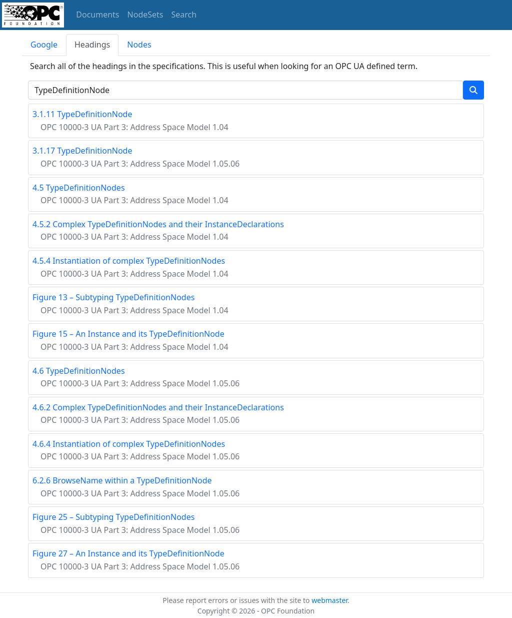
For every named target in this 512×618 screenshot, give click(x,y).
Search (184, 14)
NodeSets (146, 14)
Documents (97, 14)
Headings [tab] (92, 44)
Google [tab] (44, 44)
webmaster (330, 600)
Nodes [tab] (139, 44)
